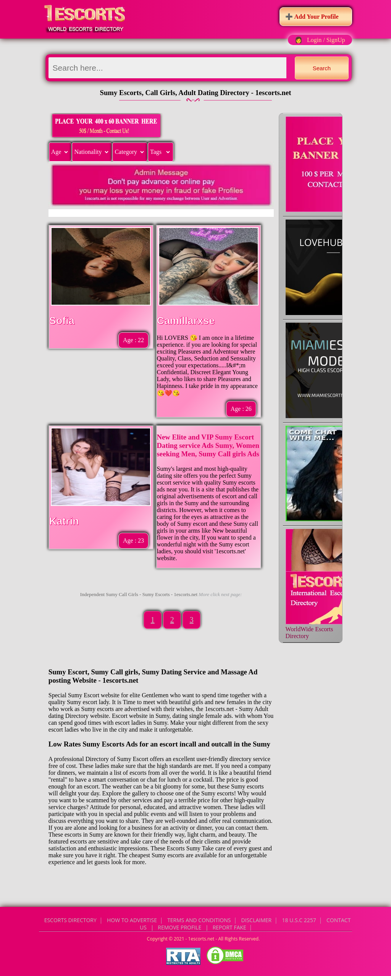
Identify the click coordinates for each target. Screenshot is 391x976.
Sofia (61, 320)
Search (322, 68)
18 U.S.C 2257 (299, 920)
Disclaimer (256, 920)
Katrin (64, 521)
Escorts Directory (70, 920)
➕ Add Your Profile (311, 16)
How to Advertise (132, 920)
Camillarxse (186, 320)
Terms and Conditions (199, 920)
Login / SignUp (326, 40)
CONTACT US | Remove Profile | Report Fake (245, 923)
